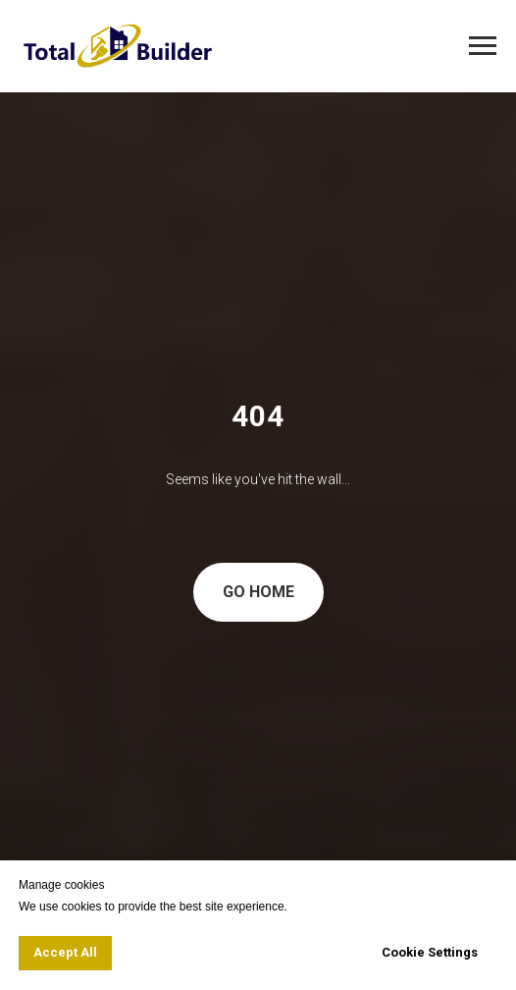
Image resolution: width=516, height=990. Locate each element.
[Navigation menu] (482, 46)
